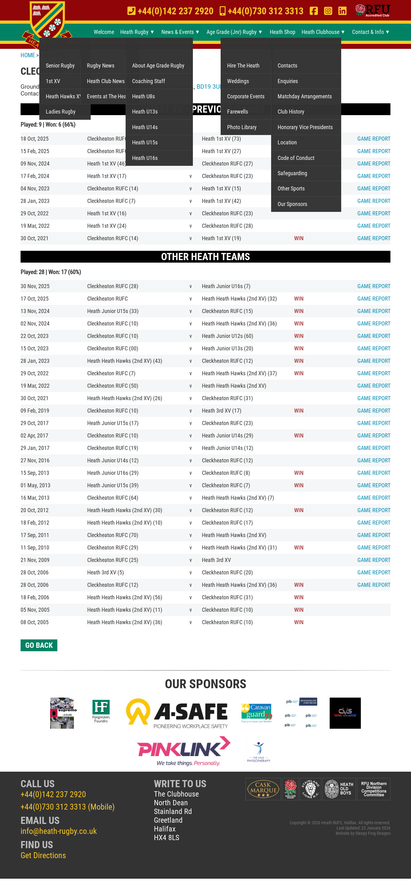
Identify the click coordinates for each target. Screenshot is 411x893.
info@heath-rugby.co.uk (59, 831)
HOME (28, 55)
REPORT (373, 139)
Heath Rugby (134, 32)
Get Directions (43, 855)
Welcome (104, 32)
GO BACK (39, 645)
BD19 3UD (210, 86)
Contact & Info (368, 32)
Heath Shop (282, 32)
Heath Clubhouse (320, 32)
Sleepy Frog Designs (373, 833)
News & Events (177, 32)
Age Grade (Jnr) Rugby (232, 32)
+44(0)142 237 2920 (53, 794)
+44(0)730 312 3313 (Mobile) (68, 806)
